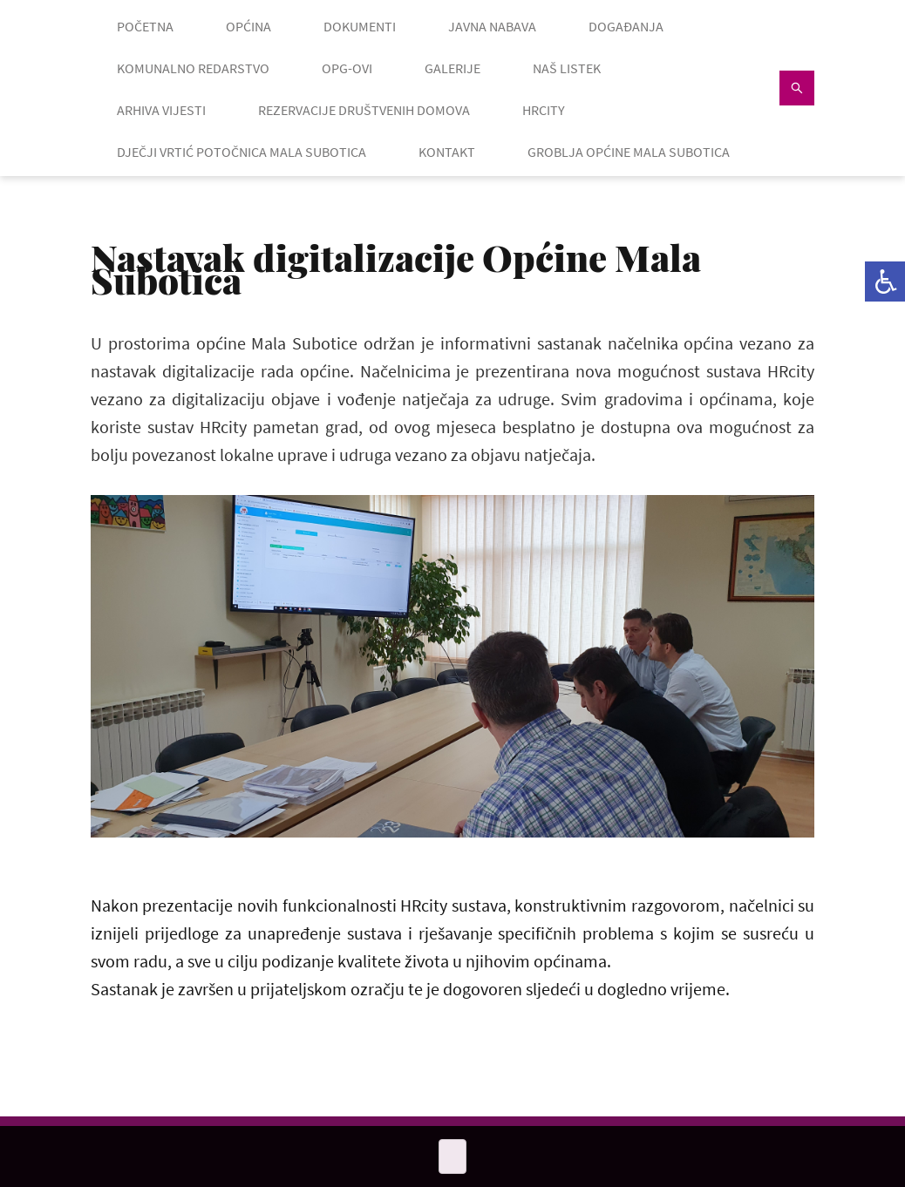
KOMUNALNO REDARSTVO (193, 68)
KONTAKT (446, 151)
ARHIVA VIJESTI (161, 110)
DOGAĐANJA (626, 26)
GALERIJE (452, 68)
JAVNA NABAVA (492, 26)
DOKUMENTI (359, 26)
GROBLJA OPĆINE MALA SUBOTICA (628, 151)
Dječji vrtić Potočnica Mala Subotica (241, 151)
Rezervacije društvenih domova (364, 110)
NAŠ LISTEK (567, 68)
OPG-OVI (347, 68)
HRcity (543, 110)
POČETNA (145, 26)
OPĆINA (248, 26)
